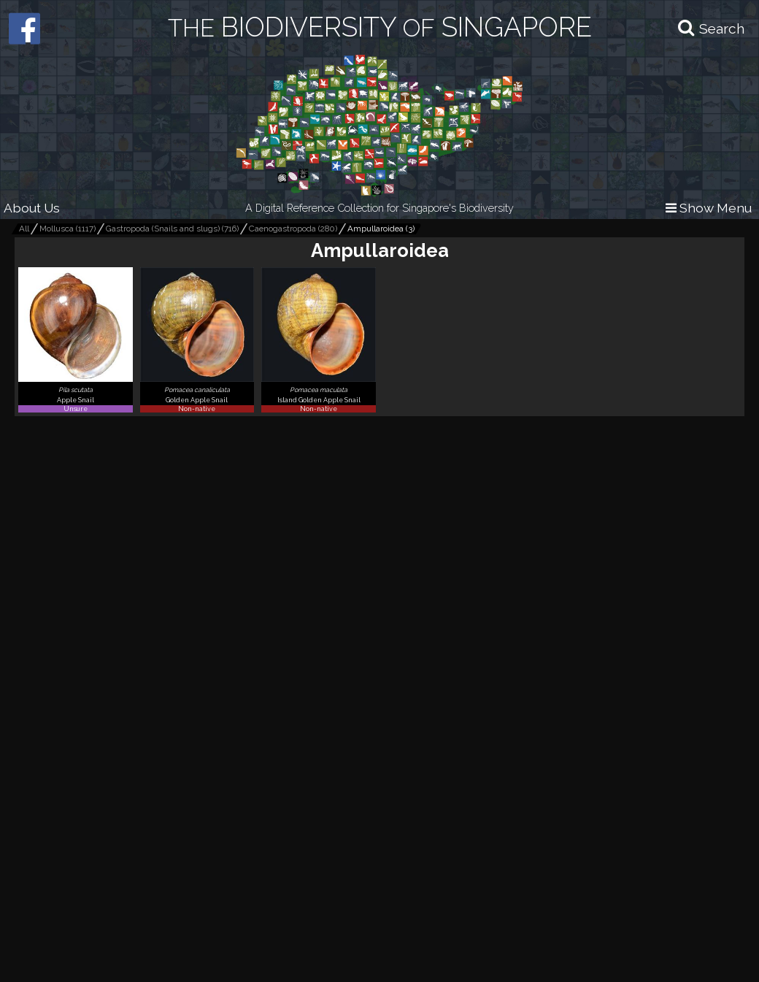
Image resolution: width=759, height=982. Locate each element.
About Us (32, 207)
